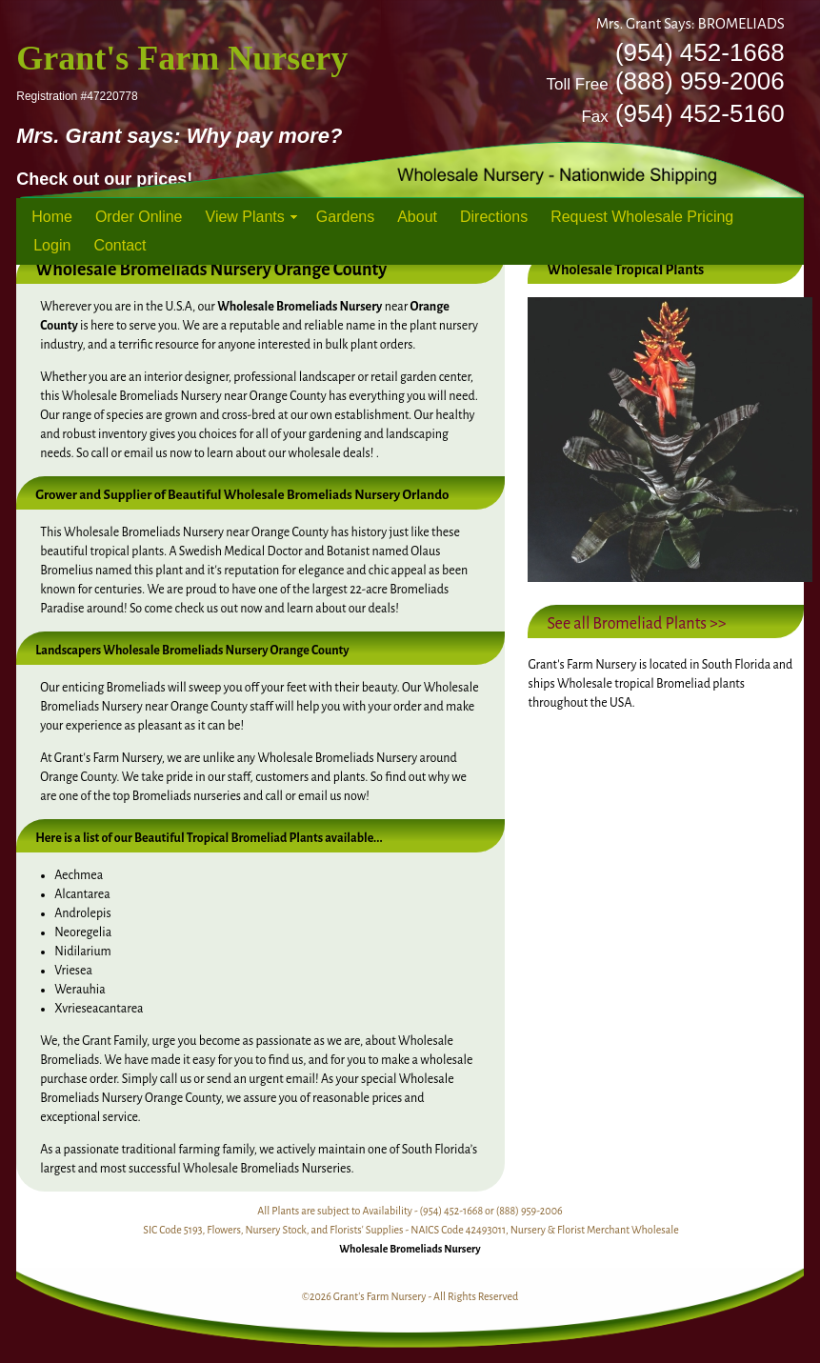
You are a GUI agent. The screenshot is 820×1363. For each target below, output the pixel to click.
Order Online (139, 217)
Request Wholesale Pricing (641, 217)
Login (51, 245)
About (417, 217)
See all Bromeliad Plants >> (636, 623)
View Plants (245, 217)
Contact (119, 245)
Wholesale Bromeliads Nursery (409, 1248)
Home (51, 217)
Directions (494, 217)
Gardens (345, 217)
